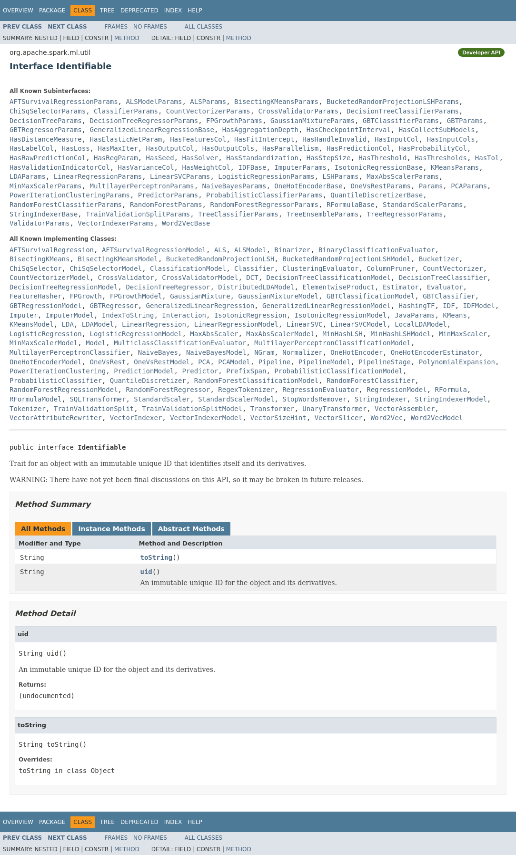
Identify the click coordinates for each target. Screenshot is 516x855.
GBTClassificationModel (371, 296)
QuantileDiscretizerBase (376, 195)
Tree (107, 10)
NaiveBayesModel (216, 352)
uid (146, 572)
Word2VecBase (186, 223)
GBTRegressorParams (46, 130)
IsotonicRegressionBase (379, 167)
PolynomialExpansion (457, 362)
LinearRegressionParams (98, 176)
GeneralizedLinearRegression (200, 305)
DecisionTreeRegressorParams (144, 120)
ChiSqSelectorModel (105, 268)
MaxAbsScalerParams (403, 176)
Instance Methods (111, 529)
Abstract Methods (191, 529)
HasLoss (76, 148)
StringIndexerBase (44, 214)
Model (96, 343)
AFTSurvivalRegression (52, 250)
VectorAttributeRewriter (56, 418)
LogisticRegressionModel (136, 334)
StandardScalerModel (236, 399)
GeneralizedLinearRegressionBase (152, 130)
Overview (18, 10)
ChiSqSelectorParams (48, 111)
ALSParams (208, 101)
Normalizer (302, 352)
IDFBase (252, 167)
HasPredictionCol (359, 148)
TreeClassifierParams (238, 214)
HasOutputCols (228, 148)
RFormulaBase (351, 204)
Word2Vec (387, 418)
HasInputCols (451, 139)
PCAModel (234, 362)
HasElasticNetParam (126, 139)
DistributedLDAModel (256, 287)
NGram (264, 352)
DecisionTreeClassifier (443, 277)
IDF (449, 305)
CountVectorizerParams (208, 111)
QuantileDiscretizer (148, 380)
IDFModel (479, 305)
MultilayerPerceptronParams (142, 186)
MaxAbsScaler (214, 334)
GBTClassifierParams (401, 120)
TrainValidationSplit (94, 408)
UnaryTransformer (334, 408)
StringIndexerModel (451, 399)
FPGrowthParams (234, 120)
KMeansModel (32, 324)
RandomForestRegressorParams (264, 204)
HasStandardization (262, 158)
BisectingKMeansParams (276, 101)
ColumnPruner (391, 268)
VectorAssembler (405, 408)
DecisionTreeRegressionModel (64, 287)
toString (156, 557)
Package (52, 10)
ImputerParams (300, 167)
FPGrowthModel (136, 296)
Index (173, 10)
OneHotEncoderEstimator (435, 352)
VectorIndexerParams (116, 223)
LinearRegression (154, 324)
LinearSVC (305, 324)
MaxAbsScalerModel (280, 334)
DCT (252, 277)
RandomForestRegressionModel (64, 389)
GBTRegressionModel (46, 305)
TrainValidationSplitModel (192, 408)
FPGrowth (85, 296)
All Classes (203, 26)
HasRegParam (116, 158)
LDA (68, 324)
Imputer (24, 315)
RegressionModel (397, 389)
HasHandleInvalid (334, 139)
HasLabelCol (32, 148)
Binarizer (292, 250)
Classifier (254, 268)
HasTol (487, 158)
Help (195, 10)
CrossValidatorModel (200, 277)
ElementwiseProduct (338, 287)
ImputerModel (70, 315)
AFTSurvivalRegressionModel (154, 250)
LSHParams (340, 176)
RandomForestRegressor (168, 389)
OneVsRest (108, 362)
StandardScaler (162, 399)
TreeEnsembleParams (323, 214)
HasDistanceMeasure (46, 139)
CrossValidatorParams (298, 111)
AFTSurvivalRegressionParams (64, 101)
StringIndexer (381, 399)
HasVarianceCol (146, 167)
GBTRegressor (114, 305)
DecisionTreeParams (46, 120)
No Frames (150, 26)
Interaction (184, 315)
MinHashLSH (342, 334)
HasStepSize (329, 158)
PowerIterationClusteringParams (70, 195)
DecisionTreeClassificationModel (328, 277)
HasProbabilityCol (433, 148)
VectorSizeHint (278, 418)
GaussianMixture (200, 296)
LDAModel (98, 324)
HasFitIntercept (264, 139)
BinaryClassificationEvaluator (376, 250)
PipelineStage (384, 362)
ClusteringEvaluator (320, 268)
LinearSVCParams (180, 176)
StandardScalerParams (423, 204)
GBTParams (465, 120)
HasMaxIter (118, 148)
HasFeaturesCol (198, 139)
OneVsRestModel (162, 362)
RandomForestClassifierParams (66, 204)
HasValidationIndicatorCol (60, 167)
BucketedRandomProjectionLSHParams (393, 101)
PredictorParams (168, 195)
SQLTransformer (97, 399)
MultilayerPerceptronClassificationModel (332, 343)
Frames (116, 26)
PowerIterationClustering (58, 371)
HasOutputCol (170, 148)
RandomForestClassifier (371, 380)
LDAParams (28, 176)
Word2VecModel (437, 418)
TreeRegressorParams (405, 214)
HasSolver (200, 158)
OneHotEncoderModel (46, 362)
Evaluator (445, 287)
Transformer (272, 408)
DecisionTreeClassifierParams (403, 111)
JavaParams (415, 315)
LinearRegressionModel (236, 324)
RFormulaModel (36, 399)
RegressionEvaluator (320, 389)
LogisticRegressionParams (266, 176)
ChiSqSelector (36, 268)
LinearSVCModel (358, 324)
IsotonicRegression (250, 315)
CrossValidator (126, 277)
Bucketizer (439, 259)
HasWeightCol (206, 167)
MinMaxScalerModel (44, 343)
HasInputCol (397, 139)
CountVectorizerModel (50, 277)
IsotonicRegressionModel (340, 315)
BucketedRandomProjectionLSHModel (346, 259)
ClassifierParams (126, 111)
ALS (220, 250)
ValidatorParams (39, 223)
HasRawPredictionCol (48, 158)
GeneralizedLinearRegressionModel (326, 305)
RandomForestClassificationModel (256, 380)
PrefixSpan (246, 371)
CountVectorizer (453, 268)
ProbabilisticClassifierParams (264, 195)
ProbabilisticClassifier (56, 380)
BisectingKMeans (39, 259)
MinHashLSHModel (401, 334)
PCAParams (469, 186)
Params (431, 186)
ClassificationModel (188, 268)
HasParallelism (290, 148)
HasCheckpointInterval (349, 130)
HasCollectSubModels (437, 130)
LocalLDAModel (421, 324)
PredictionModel (144, 371)
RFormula (451, 389)
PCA (204, 362)
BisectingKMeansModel (118, 259)
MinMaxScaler (463, 334)
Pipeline (274, 362)
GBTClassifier (449, 296)
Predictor (200, 371)
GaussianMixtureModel (278, 296)
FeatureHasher (36, 296)
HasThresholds (441, 158)
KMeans (455, 315)
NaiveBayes (158, 352)
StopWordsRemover (314, 399)
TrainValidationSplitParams (138, 214)
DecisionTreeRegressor (168, 287)
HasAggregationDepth (260, 130)
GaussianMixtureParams (312, 120)
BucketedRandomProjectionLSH (220, 259)
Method (126, 38)
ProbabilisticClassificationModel (338, 371)
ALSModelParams (154, 101)
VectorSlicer (339, 418)
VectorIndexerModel (206, 418)
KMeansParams (455, 167)
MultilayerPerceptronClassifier (70, 352)
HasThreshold (382, 158)
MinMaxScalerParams (46, 186)
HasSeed (160, 158)
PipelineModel (324, 362)
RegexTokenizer (246, 389)
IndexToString (128, 315)
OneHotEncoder (356, 352)
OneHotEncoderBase (308, 186)
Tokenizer (28, 408)
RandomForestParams (166, 204)
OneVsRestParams (380, 186)
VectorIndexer (136, 418)
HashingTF (417, 305)
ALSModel (250, 250)
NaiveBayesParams (234, 186)
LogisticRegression (46, 334)
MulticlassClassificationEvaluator (180, 343)
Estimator (401, 287)
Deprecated (139, 10)
